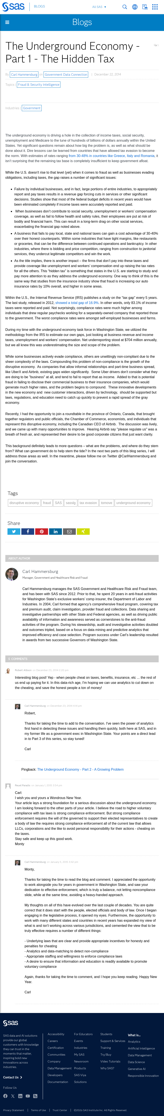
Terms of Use (38, 1110)
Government (32, 108)
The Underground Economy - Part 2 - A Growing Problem (80, 769)
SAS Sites (155, 7)
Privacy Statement (13, 1110)
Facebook (5, 1096)
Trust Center (60, 1110)
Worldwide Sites (135, 7)
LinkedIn (20, 1096)
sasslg (70, 503)
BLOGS (39, 7)
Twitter (13, 1096)
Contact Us (145, 7)
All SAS (97, 7)
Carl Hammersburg (24, 74)
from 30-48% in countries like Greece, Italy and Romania (111, 156)
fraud (47, 503)
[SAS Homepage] (15, 7)
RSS (35, 1096)
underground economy (133, 503)
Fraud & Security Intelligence (38, 85)
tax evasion (88, 503)
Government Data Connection (66, 74)
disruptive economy (24, 503)
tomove (106, 503)
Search (124, 7)
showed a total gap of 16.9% (77, 303)
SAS (58, 503)
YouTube (28, 1096)
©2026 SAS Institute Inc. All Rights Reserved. (100, 1110)
